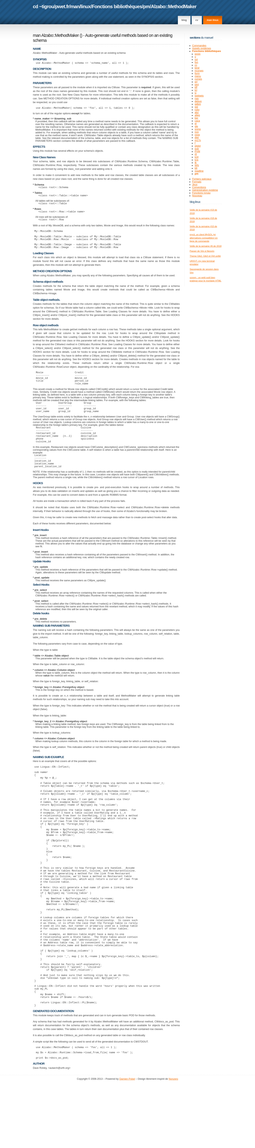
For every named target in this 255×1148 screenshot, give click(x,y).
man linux (212, 20)
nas (197, 98)
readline (199, 171)
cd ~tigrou (43, 6)
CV (196, 20)
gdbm (198, 104)
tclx (196, 159)
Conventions (199, 187)
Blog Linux (195, 201)
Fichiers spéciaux (202, 179)
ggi (196, 107)
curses (198, 79)
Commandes (199, 45)
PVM (197, 151)
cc (196, 65)
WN (197, 165)
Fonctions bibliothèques (117, 6)
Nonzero (173, 1144)
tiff (196, 87)
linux (86, 6)
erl (196, 81)
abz (197, 112)
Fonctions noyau (201, 192)
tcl (196, 90)
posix (197, 54)
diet (197, 137)
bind (197, 67)
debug (198, 101)
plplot (198, 146)
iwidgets (199, 95)
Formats (196, 181)
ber (196, 118)
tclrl (196, 157)
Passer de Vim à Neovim (202, 251)
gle (196, 126)
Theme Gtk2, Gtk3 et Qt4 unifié (205, 256)
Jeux (194, 184)
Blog (184, 20)
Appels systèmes (201, 48)
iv (195, 93)
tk (196, 162)
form (197, 73)
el (196, 123)
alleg (197, 115)
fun (196, 62)
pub (197, 148)
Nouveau (197, 195)
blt (196, 168)
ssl (196, 59)
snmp (198, 129)
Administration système (205, 190)
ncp (197, 132)
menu (198, 76)
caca (197, 120)
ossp (197, 134)
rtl (196, 154)
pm (146, 6)
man (74, 6)
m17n (198, 140)
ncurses (199, 70)
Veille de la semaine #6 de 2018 (206, 246)
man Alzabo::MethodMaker (56, 35)
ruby (197, 109)
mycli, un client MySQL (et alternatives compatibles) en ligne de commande (204, 237)
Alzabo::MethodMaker (173, 6)
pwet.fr (62, 6)
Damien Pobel (127, 1144)
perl (197, 84)
